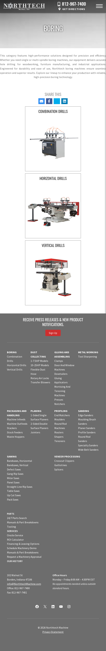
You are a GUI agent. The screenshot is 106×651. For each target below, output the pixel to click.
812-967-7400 (74, 4)
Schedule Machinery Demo (22, 548)
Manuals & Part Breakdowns (23, 522)
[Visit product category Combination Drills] (53, 139)
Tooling (11, 526)
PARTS (10, 513)
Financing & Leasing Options (23, 543)
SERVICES (12, 531)
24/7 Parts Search (17, 518)
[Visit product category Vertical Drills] (53, 273)
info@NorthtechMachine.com (24, 583)
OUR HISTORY (15, 561)
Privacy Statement (53, 632)
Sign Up (53, 332)
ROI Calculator (15, 539)
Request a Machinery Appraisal (24, 556)
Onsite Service (15, 535)
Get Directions (73, 9)
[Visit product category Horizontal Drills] (53, 206)
